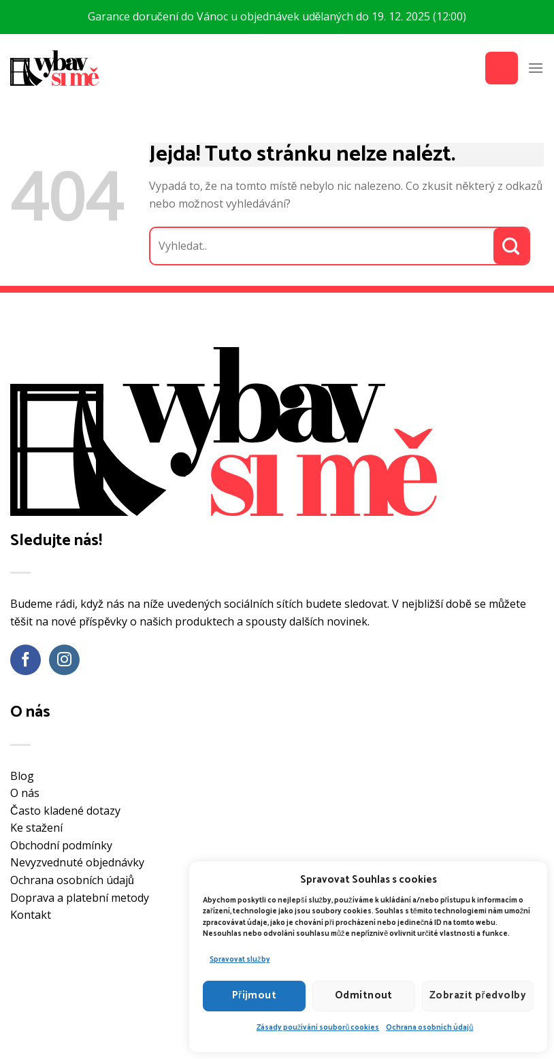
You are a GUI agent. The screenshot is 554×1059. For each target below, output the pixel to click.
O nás (24, 792)
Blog (22, 775)
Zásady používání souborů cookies (318, 1028)
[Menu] (535, 67)
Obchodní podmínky (61, 845)
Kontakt (30, 914)
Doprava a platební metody (79, 897)
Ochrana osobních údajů (429, 1028)
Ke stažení (36, 827)
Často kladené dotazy (65, 810)
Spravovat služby (240, 960)
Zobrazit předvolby (477, 995)
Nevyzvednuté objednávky (77, 862)
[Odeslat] (511, 246)
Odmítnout (364, 995)
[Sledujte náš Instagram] (64, 660)
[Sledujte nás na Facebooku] (25, 660)
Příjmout (254, 995)
